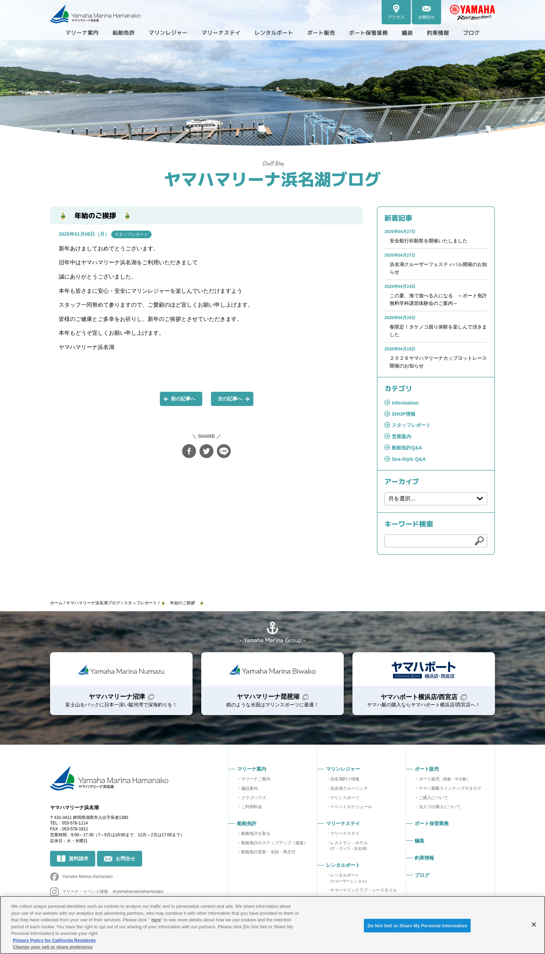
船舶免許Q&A (407, 447)
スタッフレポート (131, 234)
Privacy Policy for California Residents (54, 940)
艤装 (407, 32)
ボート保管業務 (368, 32)
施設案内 (249, 788)
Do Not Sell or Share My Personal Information (417, 925)
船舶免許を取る (255, 833)
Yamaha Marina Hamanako (87, 876)
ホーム (56, 602)
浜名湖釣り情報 (344, 779)
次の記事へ (230, 398)
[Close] (534, 924)
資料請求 (78, 858)
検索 (479, 541)
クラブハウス (253, 797)
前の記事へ (183, 398)
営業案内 (401, 436)
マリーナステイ (344, 833)
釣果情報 (438, 32)
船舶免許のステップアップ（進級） (274, 842)
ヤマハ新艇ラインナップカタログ (450, 788)
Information (405, 403)
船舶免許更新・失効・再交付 (268, 851)
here (156, 919)
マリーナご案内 (255, 779)
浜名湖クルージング (349, 788)
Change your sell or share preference (53, 946)
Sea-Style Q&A (409, 459)
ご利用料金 (251, 806)
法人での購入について (440, 806)
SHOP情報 (403, 414)
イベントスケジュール (351, 806)
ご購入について (433, 797)
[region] (272, 925)
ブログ (471, 32)
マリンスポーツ (344, 797)
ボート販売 (444, 779)
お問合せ (125, 858)
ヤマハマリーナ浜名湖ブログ (272, 178)
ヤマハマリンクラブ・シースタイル (363, 890)
